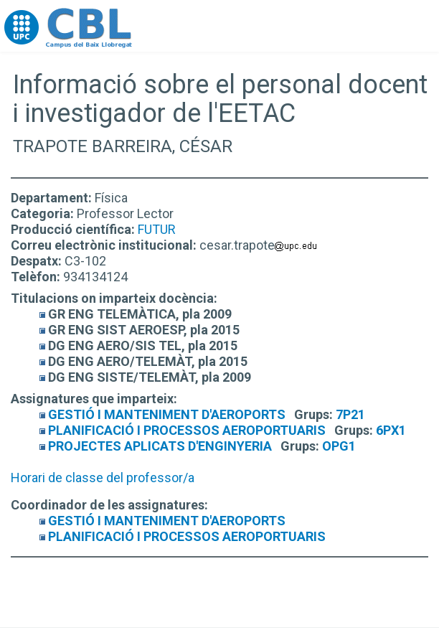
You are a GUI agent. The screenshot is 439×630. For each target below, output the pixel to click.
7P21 (350, 414)
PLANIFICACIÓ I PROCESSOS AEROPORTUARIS (187, 430)
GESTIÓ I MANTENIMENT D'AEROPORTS (166, 414)
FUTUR (157, 229)
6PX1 (391, 430)
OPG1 (339, 445)
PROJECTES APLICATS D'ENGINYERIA (160, 445)
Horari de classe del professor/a (102, 477)
